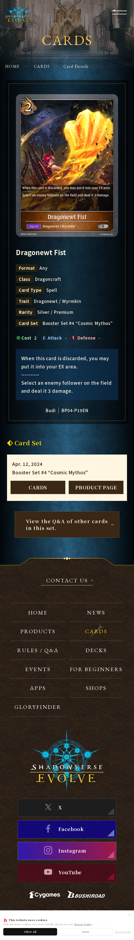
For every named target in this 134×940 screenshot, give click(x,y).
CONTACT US (67, 581)
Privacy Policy (83, 924)
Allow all (30, 931)
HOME (12, 66)
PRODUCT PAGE (96, 487)
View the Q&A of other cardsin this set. (67, 524)
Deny (86, 931)
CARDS (42, 66)
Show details (123, 932)
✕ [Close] (129, 914)
